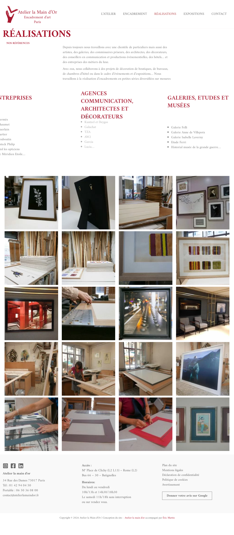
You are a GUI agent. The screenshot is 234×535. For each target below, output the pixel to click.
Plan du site (168, 465)
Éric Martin (169, 518)
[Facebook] (13, 466)
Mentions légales (172, 470)
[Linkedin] (21, 466)
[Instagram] (5, 466)
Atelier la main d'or (134, 518)
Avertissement (170, 485)
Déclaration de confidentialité (180, 475)
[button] (187, 496)
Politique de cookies (174, 480)
